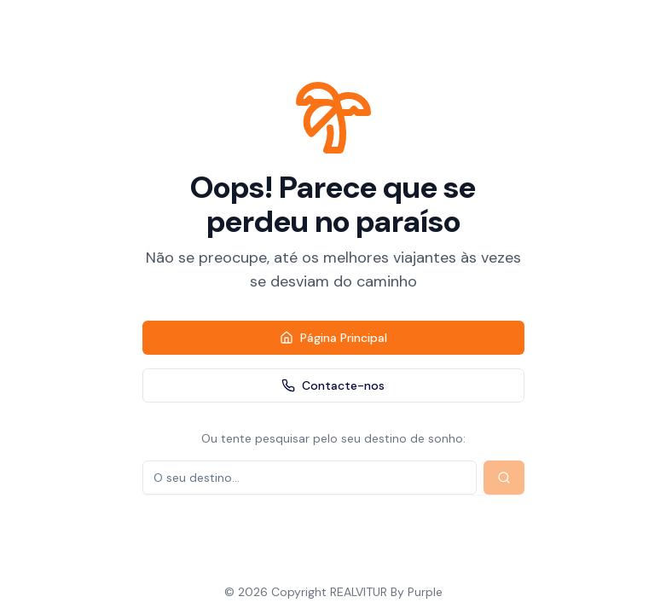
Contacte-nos (333, 385)
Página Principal (333, 337)
